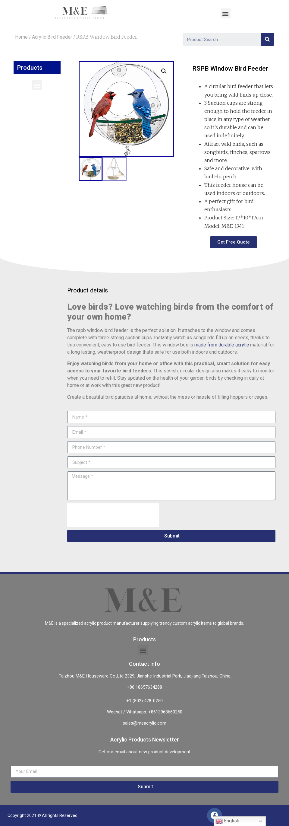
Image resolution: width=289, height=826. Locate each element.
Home (21, 37)
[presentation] (113, 515)
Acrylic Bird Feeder (52, 37)
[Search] (267, 39)
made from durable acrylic (221, 345)
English (227, 821)
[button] (37, 85)
